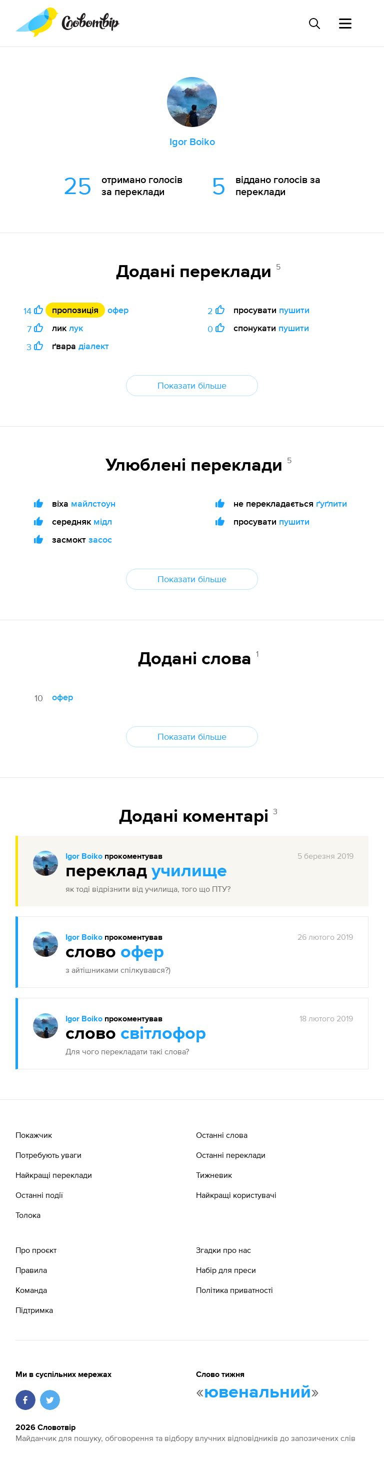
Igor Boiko (84, 857)
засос (100, 539)
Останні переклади (231, 1154)
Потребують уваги (49, 1154)
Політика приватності (234, 1289)
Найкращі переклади (54, 1174)
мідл (103, 521)
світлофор (163, 1034)
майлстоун (93, 503)
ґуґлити (331, 503)
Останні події (39, 1194)
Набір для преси (226, 1269)
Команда (31, 1289)
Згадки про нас (223, 1249)
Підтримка (34, 1309)
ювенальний (257, 1392)
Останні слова (222, 1134)
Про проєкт (36, 1249)
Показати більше (192, 385)
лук (76, 328)
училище (189, 871)
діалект (93, 346)
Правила (31, 1269)
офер (118, 310)
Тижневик (214, 1174)
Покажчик (34, 1134)
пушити (294, 310)
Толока (28, 1214)
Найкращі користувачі (236, 1194)
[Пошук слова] (314, 23)
